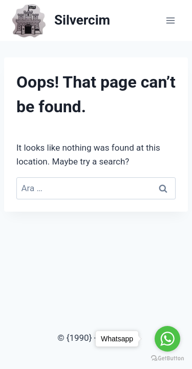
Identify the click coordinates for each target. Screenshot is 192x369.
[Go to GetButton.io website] (167, 358)
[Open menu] (170, 20)
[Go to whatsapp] (167, 339)
